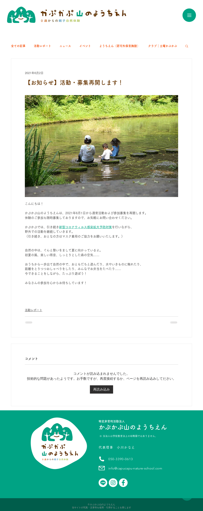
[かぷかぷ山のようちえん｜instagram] (113, 482)
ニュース (65, 45)
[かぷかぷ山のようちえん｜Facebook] (123, 482)
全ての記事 (18, 45)
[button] (187, 46)
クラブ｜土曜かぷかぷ (162, 45)
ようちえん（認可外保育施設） (119, 45)
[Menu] (189, 15)
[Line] (103, 482)
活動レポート (42, 45)
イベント (85, 45)
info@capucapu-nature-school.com (135, 468)
